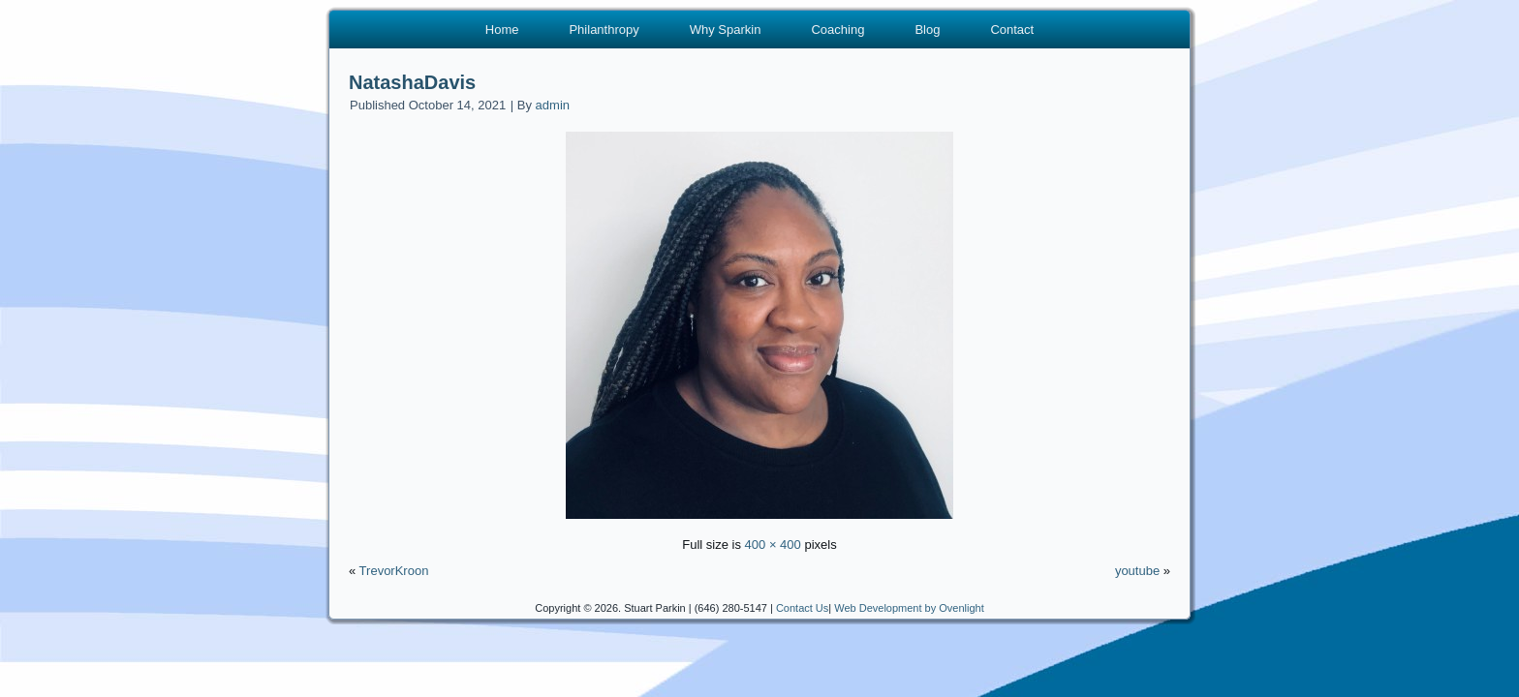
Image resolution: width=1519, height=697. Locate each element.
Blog (927, 29)
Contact (1012, 29)
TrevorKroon (394, 570)
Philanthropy (603, 29)
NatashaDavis (412, 82)
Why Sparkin (725, 29)
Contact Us (802, 608)
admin (553, 105)
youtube (1137, 570)
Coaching (837, 29)
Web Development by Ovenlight (909, 608)
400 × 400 (773, 544)
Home (502, 29)
